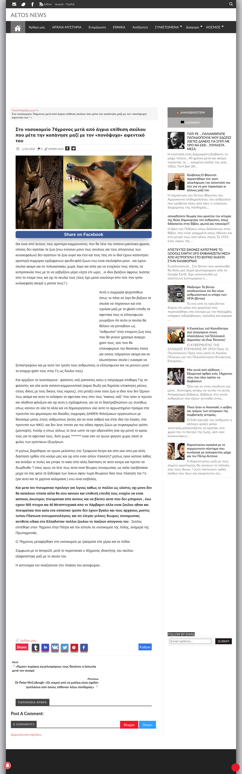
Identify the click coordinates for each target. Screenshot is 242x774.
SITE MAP (78, 770)
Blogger (129, 712)
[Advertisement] (121, 69)
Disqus (147, 712)
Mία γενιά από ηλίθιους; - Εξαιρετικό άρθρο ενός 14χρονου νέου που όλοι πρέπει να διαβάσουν (209, 365)
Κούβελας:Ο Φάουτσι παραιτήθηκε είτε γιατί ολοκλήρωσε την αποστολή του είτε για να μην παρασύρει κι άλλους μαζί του (208, 172)
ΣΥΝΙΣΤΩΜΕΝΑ (167, 27)
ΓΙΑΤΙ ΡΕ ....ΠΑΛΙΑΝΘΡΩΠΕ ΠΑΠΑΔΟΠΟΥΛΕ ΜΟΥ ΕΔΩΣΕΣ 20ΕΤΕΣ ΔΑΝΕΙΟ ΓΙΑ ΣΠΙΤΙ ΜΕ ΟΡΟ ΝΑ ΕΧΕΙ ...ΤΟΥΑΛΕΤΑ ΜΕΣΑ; (209, 131)
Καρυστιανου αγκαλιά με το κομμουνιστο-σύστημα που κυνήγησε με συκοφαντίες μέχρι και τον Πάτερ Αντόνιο (209, 440)
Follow (145, 647)
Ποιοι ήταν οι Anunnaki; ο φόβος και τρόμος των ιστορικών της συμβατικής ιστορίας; (209, 400)
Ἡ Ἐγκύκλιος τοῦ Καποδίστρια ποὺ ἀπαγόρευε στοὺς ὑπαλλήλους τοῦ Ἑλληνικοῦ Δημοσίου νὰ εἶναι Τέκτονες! (207, 323)
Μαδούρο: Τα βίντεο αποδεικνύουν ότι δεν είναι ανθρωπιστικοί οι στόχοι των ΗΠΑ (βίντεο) (207, 282)
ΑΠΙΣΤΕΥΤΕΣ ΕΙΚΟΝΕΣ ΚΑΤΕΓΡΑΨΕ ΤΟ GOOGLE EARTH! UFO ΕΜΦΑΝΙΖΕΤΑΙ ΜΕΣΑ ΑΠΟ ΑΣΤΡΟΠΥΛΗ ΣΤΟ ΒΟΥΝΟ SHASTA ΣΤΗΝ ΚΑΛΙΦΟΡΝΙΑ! (199, 245)
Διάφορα (192, 27)
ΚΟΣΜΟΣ (213, 27)
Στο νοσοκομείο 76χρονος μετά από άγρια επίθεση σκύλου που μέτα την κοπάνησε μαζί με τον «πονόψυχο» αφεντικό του (82, 134)
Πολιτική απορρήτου (99, 770)
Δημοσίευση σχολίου (26, 721)
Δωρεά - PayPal (64, 4)
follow (45, 4)
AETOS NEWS (30, 14)
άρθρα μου (28, 640)
